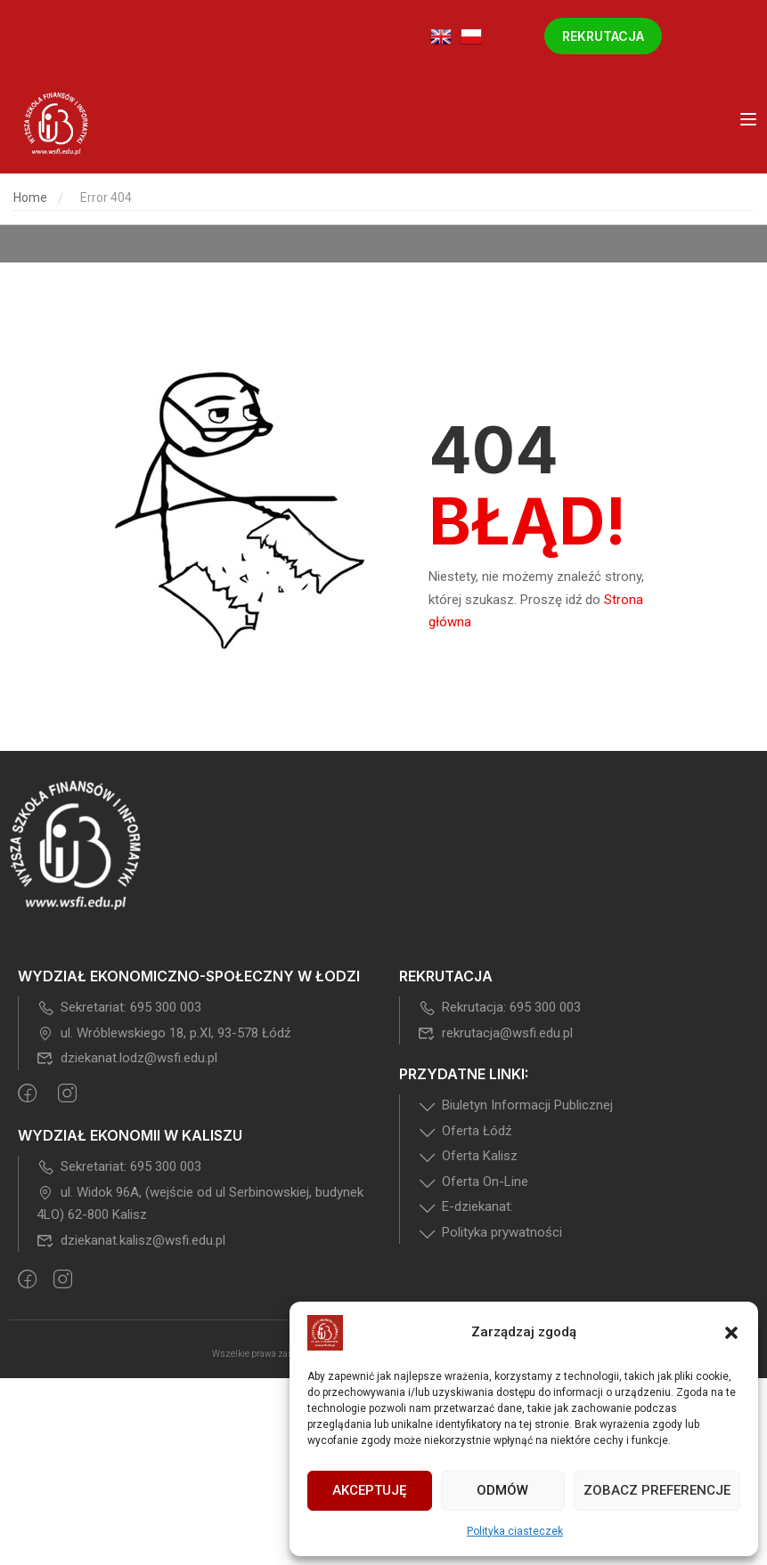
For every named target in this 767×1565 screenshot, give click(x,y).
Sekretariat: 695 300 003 (119, 1007)
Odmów (502, 1490)
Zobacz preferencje (656, 1490)
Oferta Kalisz (468, 1156)
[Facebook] (27, 1095)
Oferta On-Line (473, 1182)
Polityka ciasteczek (515, 1531)
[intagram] (67, 1095)
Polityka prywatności (490, 1232)
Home (30, 197)
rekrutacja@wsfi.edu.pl (495, 1033)
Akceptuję (369, 1490)
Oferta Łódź (464, 1131)
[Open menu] (750, 123)
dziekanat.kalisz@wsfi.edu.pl (131, 1240)
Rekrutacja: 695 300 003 (499, 1007)
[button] (731, 1333)
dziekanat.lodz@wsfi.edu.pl (127, 1058)
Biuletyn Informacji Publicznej (515, 1105)
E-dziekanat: (465, 1206)
